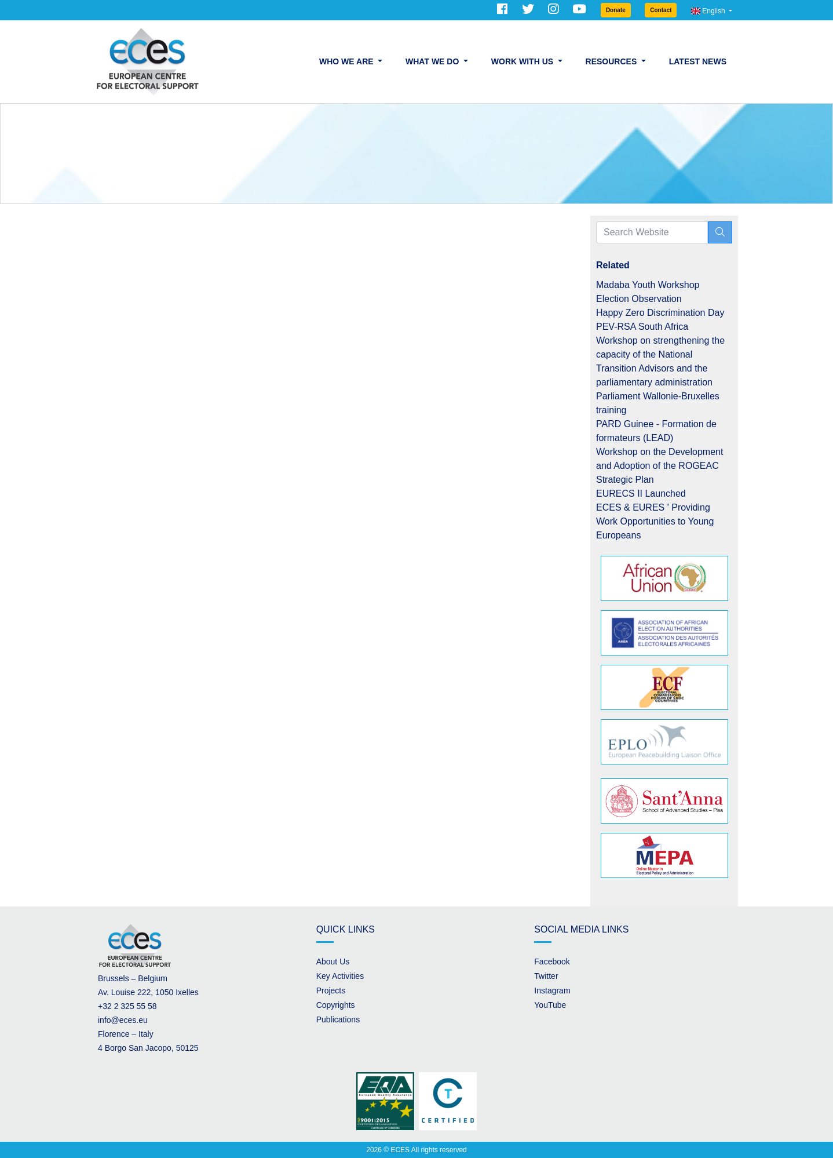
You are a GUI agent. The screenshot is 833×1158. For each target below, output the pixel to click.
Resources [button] (613, 61)
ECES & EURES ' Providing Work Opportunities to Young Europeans (655, 521)
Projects (331, 990)
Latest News (697, 61)
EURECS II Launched (641, 493)
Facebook (551, 961)
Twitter (546, 976)
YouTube (550, 1005)
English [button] (709, 11)
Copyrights (335, 1005)
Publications (338, 1019)
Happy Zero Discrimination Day (660, 313)
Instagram (552, 990)
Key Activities (340, 976)
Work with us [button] (523, 61)
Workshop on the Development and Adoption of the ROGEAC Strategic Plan (659, 466)
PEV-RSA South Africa (642, 327)
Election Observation (639, 299)
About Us (333, 961)
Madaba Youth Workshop (648, 285)
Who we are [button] (347, 61)
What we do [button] (433, 61)
